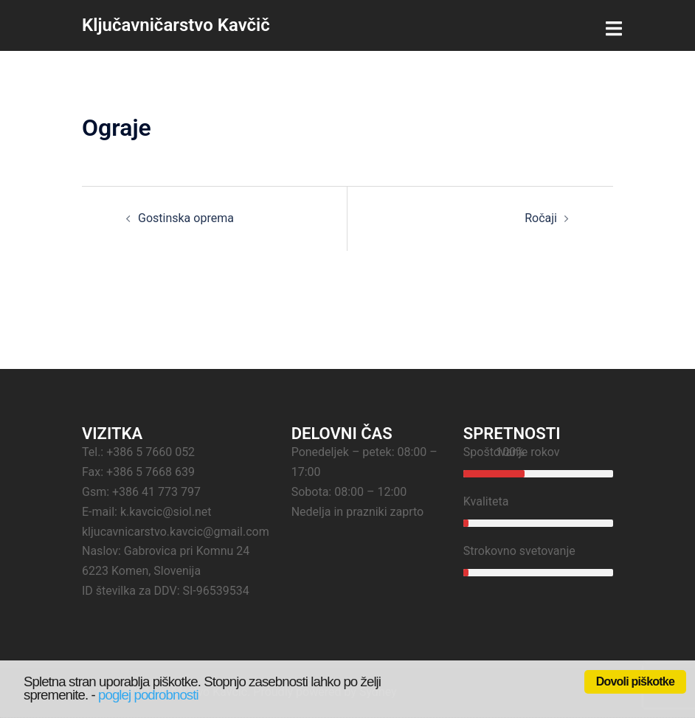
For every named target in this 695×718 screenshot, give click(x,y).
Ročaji (541, 218)
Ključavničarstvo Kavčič (176, 25)
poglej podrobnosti (148, 695)
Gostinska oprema (186, 218)
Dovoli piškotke (635, 681)
